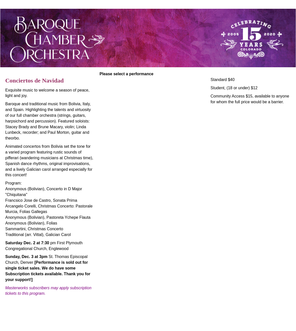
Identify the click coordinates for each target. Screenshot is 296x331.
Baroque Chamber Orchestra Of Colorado (67, 310)
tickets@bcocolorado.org (147, 316)
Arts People (176, 322)
